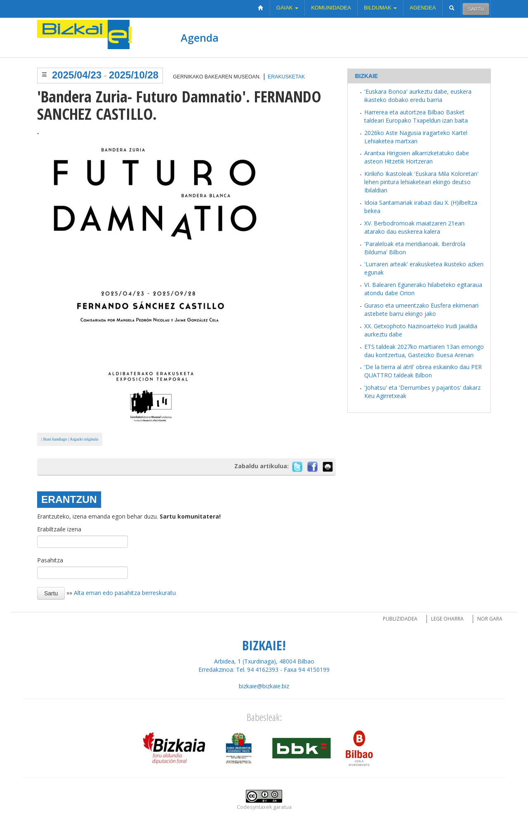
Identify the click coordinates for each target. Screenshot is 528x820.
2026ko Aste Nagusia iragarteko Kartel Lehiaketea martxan (415, 137)
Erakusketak (286, 77)
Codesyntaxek (254, 807)
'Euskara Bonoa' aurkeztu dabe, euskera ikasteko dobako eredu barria (417, 96)
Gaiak (287, 8)
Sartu (476, 9)
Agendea (423, 8)
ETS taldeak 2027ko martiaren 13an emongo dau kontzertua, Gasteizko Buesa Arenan (424, 351)
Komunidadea (331, 8)
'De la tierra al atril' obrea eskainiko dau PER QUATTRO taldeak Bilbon (423, 371)
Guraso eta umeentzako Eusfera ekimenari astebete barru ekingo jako (421, 309)
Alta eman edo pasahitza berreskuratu (125, 593)
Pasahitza (50, 560)
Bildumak (380, 8)
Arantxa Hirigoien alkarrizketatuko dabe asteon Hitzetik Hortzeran (416, 157)
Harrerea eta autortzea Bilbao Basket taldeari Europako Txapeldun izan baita (416, 116)
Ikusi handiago (54, 439)
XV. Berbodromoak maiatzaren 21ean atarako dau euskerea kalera (414, 227)
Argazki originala (84, 439)
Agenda (200, 38)
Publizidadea (400, 618)
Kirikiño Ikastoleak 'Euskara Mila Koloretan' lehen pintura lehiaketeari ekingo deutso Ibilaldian (421, 182)
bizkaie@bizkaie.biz (264, 686)
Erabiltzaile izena (59, 529)
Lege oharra (447, 618)
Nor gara (489, 618)
